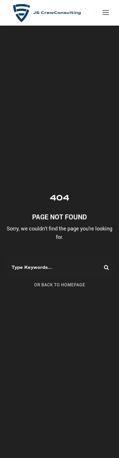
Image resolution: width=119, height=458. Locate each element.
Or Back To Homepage (59, 284)
